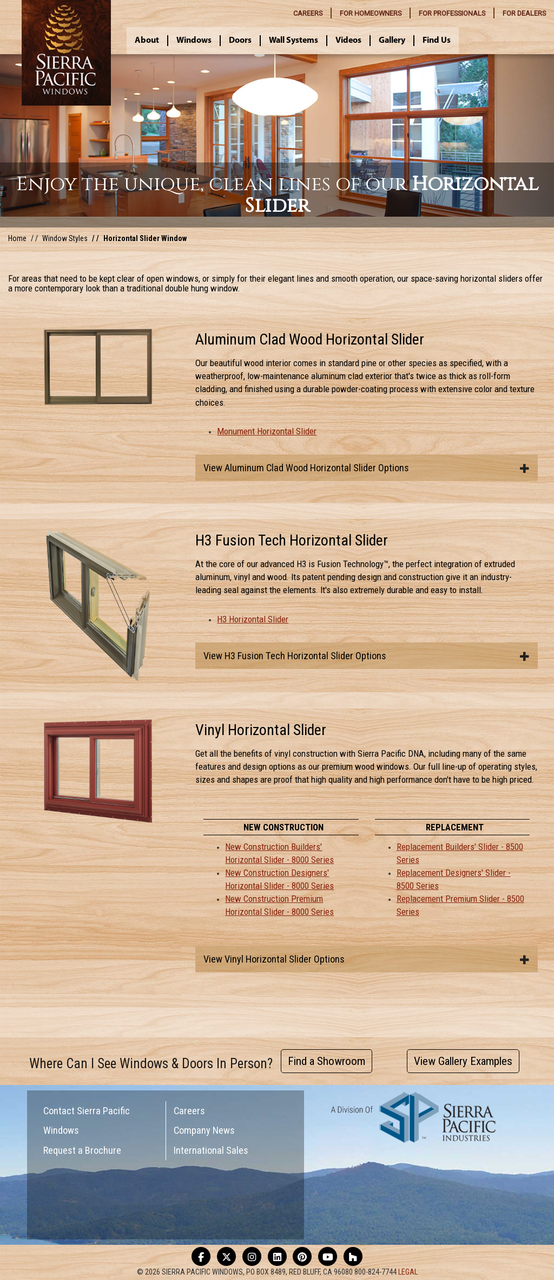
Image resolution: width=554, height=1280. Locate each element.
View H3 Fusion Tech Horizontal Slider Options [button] (366, 655)
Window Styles (65, 238)
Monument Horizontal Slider (266, 431)
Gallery (392, 40)
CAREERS (307, 13)
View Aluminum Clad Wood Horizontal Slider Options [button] (366, 467)
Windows (194, 40)
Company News (204, 1130)
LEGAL (408, 1272)
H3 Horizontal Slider (252, 619)
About (147, 40)
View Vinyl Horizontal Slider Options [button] (366, 959)
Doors (240, 40)
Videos (348, 40)
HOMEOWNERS (370, 13)
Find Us (437, 40)
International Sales (211, 1150)
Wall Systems (293, 40)
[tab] (366, 467)
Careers (189, 1110)
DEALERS (524, 13)
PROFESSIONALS (452, 13)
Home (17, 238)
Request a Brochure (82, 1150)
